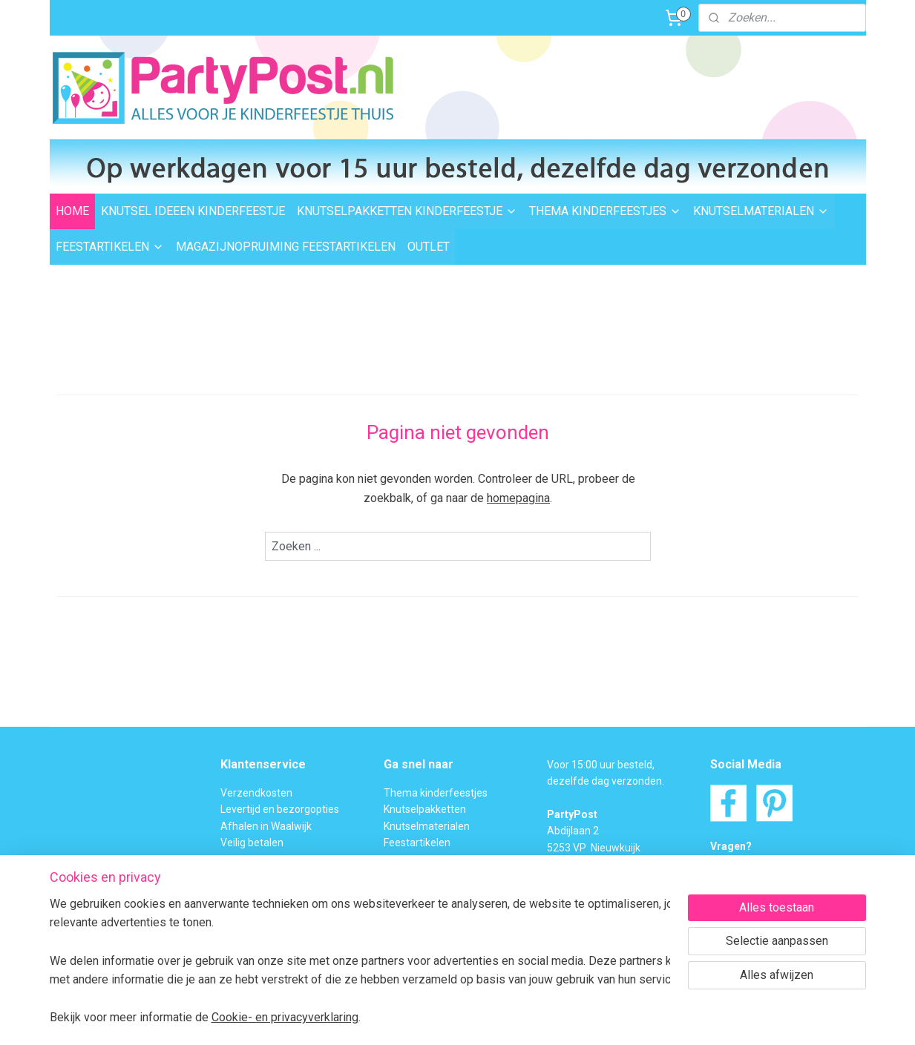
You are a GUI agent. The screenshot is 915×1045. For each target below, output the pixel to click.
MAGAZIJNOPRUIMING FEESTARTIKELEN (286, 247)
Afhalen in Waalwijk (266, 826)
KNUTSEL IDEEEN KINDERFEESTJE (193, 211)
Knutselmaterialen (427, 826)
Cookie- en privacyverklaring (284, 1017)
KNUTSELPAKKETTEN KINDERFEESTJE (407, 211)
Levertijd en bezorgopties (279, 809)
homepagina (518, 498)
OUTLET (428, 247)
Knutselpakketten (425, 809)
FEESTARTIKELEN (110, 247)
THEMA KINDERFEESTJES (605, 211)
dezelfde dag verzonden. (605, 781)
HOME (72, 211)
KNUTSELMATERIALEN (761, 211)
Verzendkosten (256, 793)
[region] (360, 960)
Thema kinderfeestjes (436, 793)
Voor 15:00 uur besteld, (601, 765)
